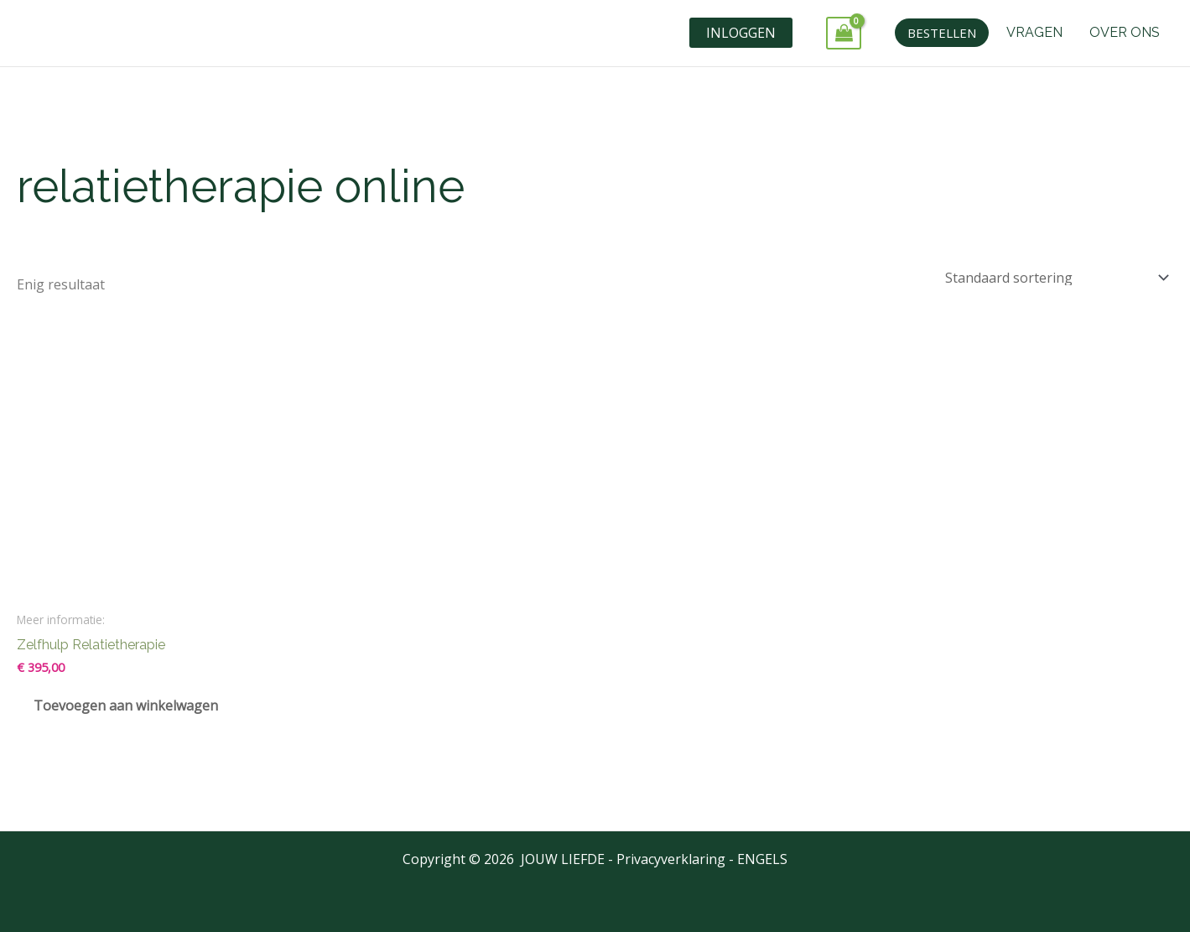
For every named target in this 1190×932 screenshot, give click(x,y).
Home (34, 131)
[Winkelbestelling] (1053, 278)
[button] (942, 32)
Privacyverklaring (670, 859)
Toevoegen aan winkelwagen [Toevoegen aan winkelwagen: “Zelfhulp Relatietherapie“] (126, 705)
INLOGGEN (741, 32)
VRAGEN (1034, 32)
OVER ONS (1124, 32)
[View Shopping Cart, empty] (843, 33)
